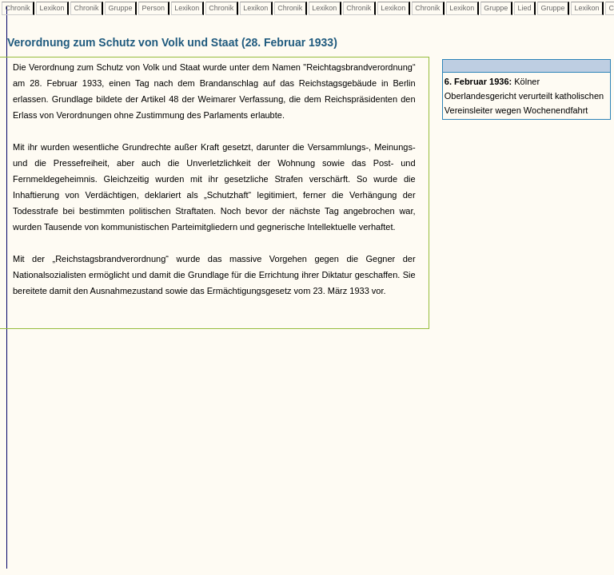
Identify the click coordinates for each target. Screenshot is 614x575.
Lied (524, 8)
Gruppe (120, 8)
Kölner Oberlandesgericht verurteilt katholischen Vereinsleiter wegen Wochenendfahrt (524, 96)
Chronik (17, 8)
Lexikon (52, 8)
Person (153, 8)
